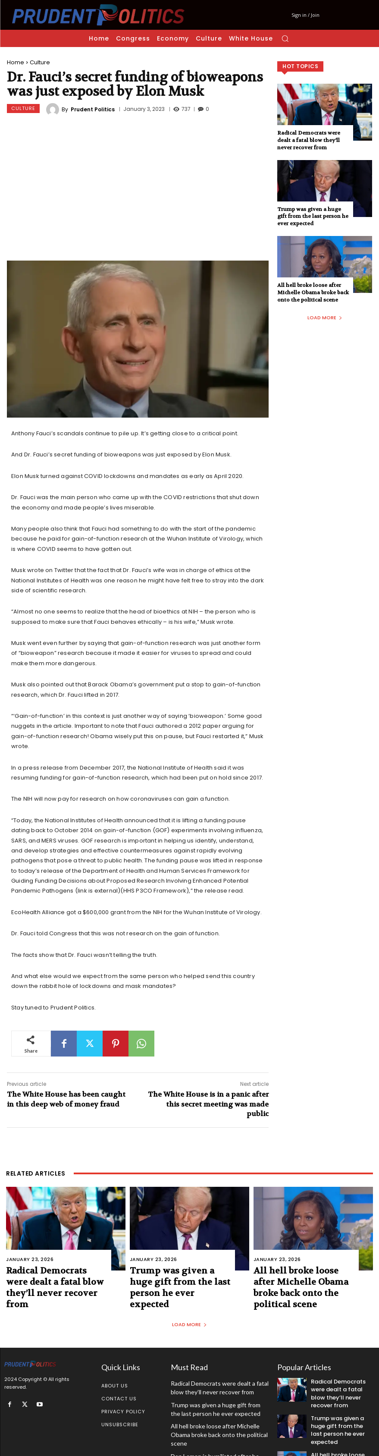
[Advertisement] (138, 189)
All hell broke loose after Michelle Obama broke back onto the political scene (313, 292)
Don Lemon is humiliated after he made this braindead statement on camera (216, 1430)
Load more (324, 317)
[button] (285, 38)
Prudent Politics (93, 109)
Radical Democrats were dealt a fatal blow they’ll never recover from (308, 140)
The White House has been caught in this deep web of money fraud (66, 1099)
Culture (40, 62)
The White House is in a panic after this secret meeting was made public (208, 1104)
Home (15, 62)
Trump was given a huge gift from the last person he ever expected (312, 216)
